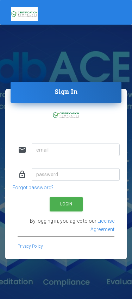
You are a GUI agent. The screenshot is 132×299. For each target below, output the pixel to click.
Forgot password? (33, 187)
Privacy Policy (30, 246)
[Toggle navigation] (85, 12)
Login (66, 204)
